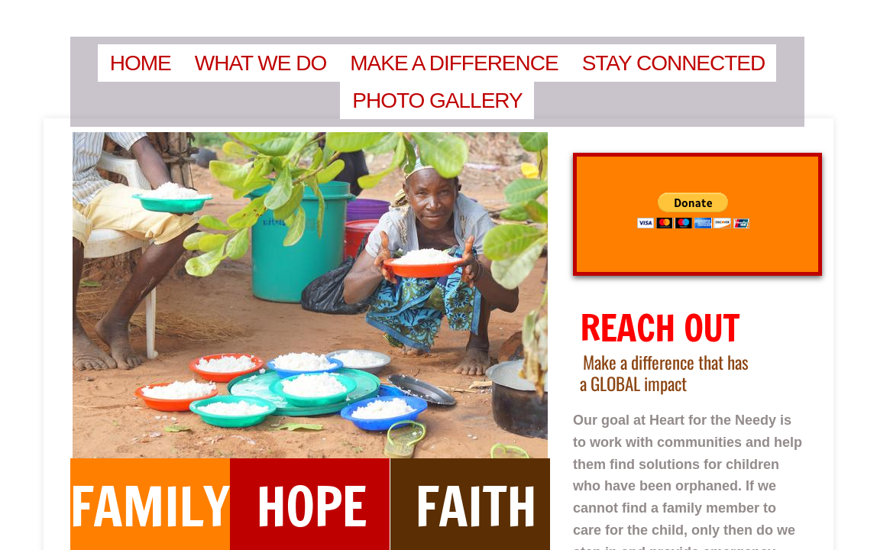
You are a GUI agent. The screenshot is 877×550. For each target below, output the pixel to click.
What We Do (261, 63)
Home (140, 63)
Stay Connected (673, 63)
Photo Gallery (437, 100)
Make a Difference (454, 63)
